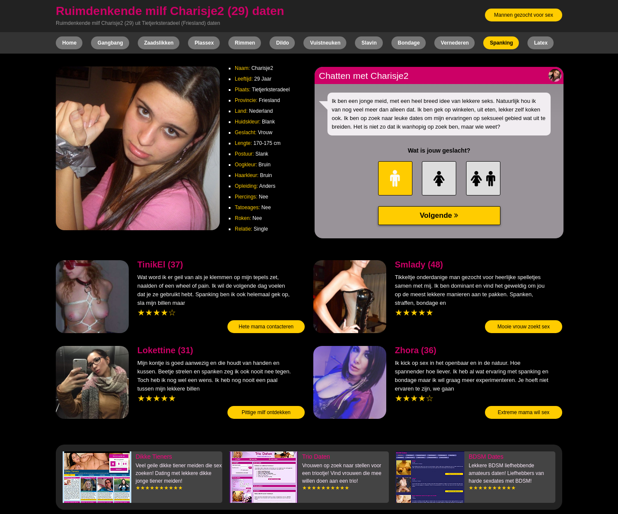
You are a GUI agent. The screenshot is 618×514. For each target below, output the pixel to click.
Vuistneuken (325, 43)
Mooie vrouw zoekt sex (523, 327)
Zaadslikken (159, 43)
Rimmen (245, 43)
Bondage (409, 43)
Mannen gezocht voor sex (523, 15)
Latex (540, 43)
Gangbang (110, 43)
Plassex (204, 43)
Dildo (282, 43)
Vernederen (455, 43)
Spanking (501, 43)
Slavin (368, 43)
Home (69, 43)
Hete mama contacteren (266, 327)
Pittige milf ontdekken (266, 412)
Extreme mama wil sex (524, 412)
